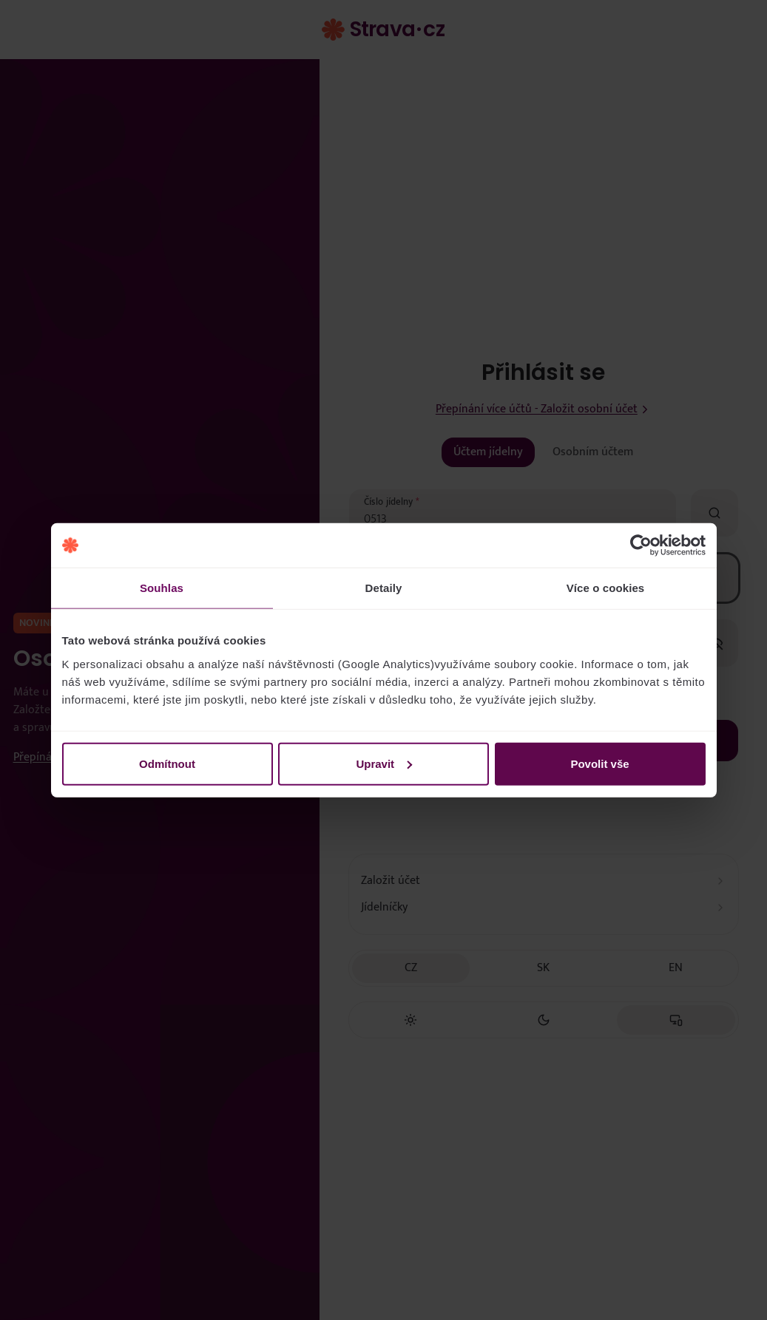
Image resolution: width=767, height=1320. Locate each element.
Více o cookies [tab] (606, 588)
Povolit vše (599, 763)
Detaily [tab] (383, 588)
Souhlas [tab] (161, 588)
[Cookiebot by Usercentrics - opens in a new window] (641, 545)
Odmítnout (167, 763)
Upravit (384, 763)
